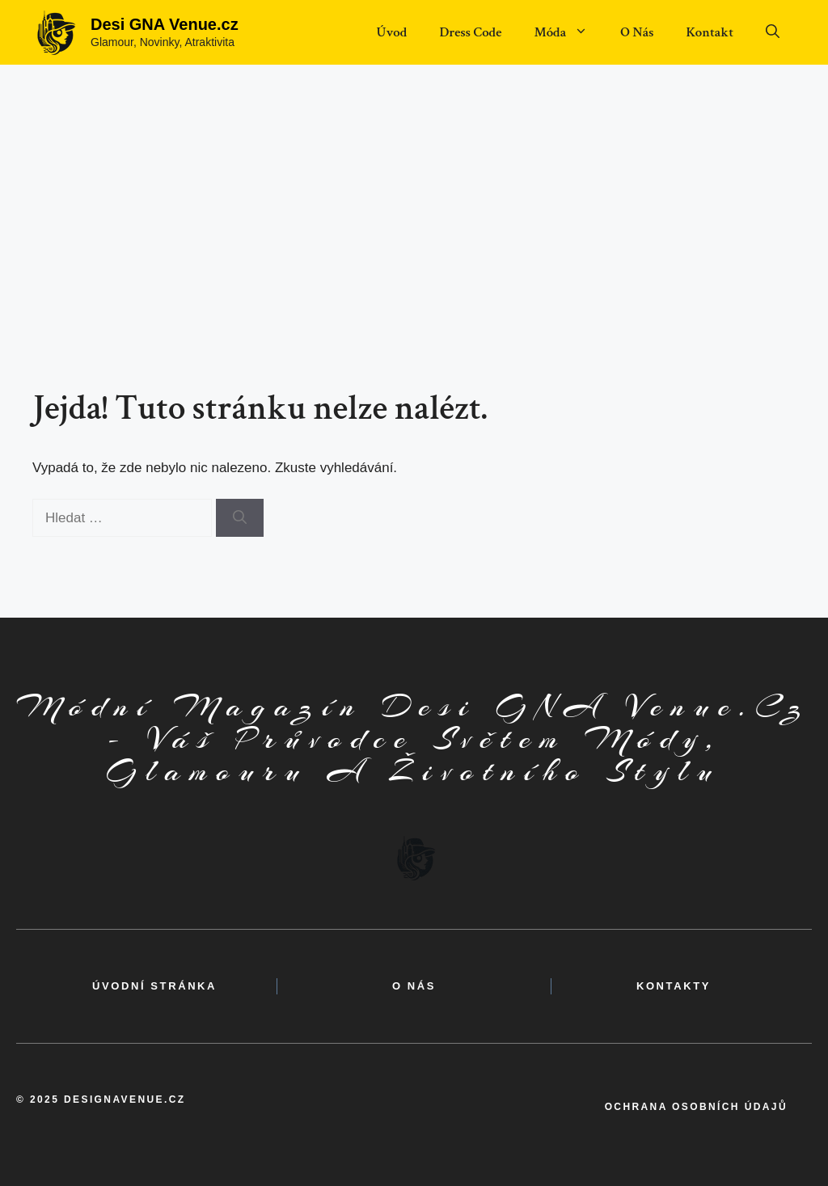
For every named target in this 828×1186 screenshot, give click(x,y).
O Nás (636, 32)
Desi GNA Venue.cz (165, 24)
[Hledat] (240, 518)
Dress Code (470, 32)
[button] (773, 32)
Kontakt (709, 32)
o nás (414, 986)
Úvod (391, 32)
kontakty (673, 986)
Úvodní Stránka (154, 986)
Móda (569, 32)
